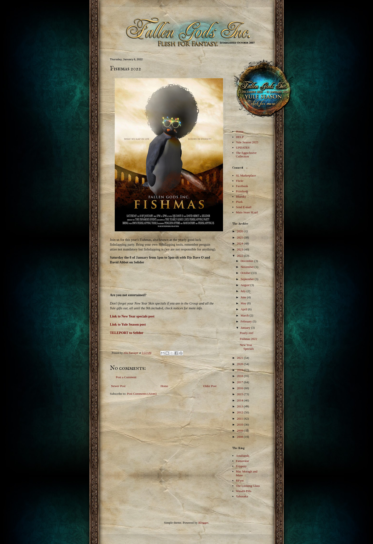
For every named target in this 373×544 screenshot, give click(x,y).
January (246, 327)
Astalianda (242, 455)
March (245, 315)
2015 (240, 394)
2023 (240, 249)
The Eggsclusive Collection (246, 154)
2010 (240, 424)
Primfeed (241, 191)
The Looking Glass (248, 486)
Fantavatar (242, 461)
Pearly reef (246, 333)
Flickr (239, 181)
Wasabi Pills (243, 491)
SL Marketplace (246, 175)
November (247, 267)
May (244, 303)
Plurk (239, 202)
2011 (240, 418)
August (245, 285)
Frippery (241, 466)
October (246, 273)
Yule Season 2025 (247, 142)
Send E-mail (244, 207)
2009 (240, 430)
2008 (240, 437)
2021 (240, 358)
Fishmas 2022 (248, 339)
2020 (240, 364)
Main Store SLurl (247, 212)
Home (164, 386)
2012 (240, 412)
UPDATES (243, 147)
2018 (240, 376)
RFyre (240, 480)
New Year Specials (247, 346)
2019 (240, 370)
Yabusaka (242, 496)
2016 (240, 388)
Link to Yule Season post (128, 324)
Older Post (209, 386)
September (248, 279)
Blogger (203, 522)
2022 (240, 255)
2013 (240, 406)
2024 (240, 243)
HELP (240, 137)
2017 (240, 382)
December (247, 261)
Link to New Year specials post (132, 316)
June (244, 297)
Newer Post (118, 386)
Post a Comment (126, 377)
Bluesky (241, 196)
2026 (240, 231)
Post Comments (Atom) (142, 393)
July (244, 291)
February (246, 321)
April (244, 309)
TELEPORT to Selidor (126, 333)
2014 (240, 400)
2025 (240, 237)
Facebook (242, 186)
